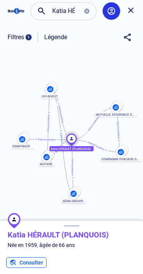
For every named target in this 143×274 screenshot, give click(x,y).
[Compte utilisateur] (111, 11)
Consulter (26, 262)
